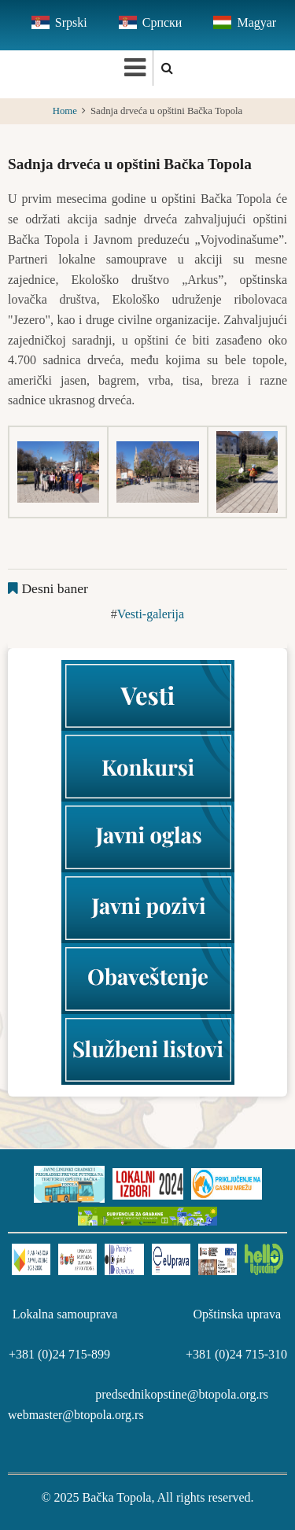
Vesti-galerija (150, 614)
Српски (162, 22)
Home (65, 110)
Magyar (256, 22)
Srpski (71, 22)
